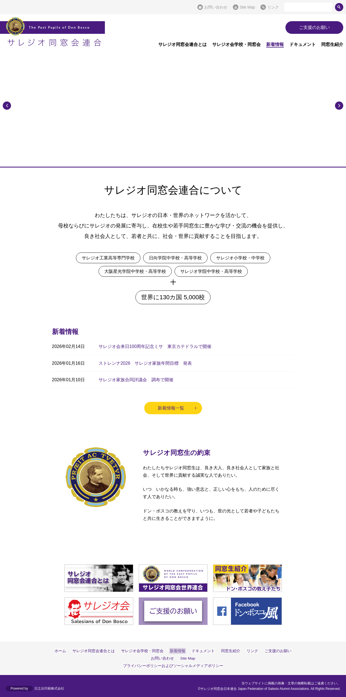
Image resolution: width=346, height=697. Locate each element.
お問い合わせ (215, 7)
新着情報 (275, 44)
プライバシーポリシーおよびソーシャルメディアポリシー (173, 665)
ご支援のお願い (314, 27)
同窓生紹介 (332, 44)
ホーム (63, 651)
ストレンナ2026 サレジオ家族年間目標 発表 (145, 363)
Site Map (247, 7)
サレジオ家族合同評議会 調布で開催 (136, 379)
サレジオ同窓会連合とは (182, 44)
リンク (273, 7)
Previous (7, 105)
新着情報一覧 (171, 408)
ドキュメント (302, 44)
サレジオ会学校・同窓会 (236, 44)
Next (339, 105)
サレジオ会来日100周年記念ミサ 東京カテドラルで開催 (155, 346)
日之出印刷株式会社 (49, 689)
